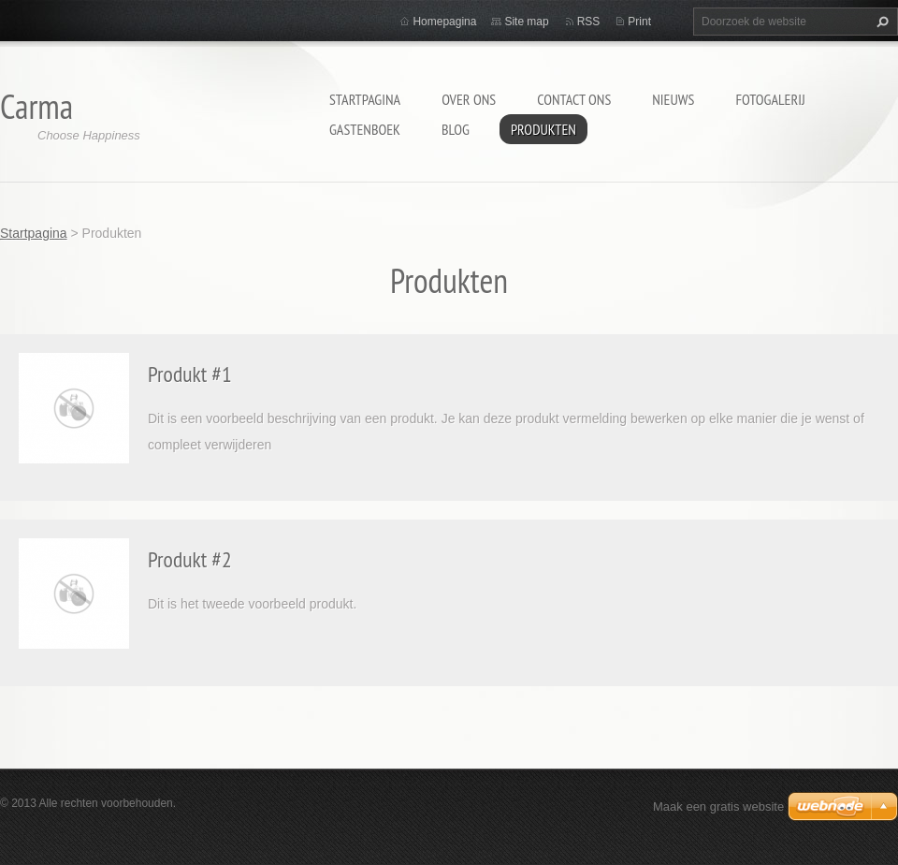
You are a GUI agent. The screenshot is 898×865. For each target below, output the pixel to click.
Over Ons (469, 99)
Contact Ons (574, 99)
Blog (456, 129)
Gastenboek (364, 129)
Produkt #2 (190, 559)
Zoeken (880, 21)
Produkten (543, 129)
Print (639, 21)
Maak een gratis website (718, 806)
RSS (589, 21)
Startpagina (364, 99)
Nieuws (673, 99)
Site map (526, 21)
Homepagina (444, 21)
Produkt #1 (190, 374)
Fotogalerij (769, 99)
